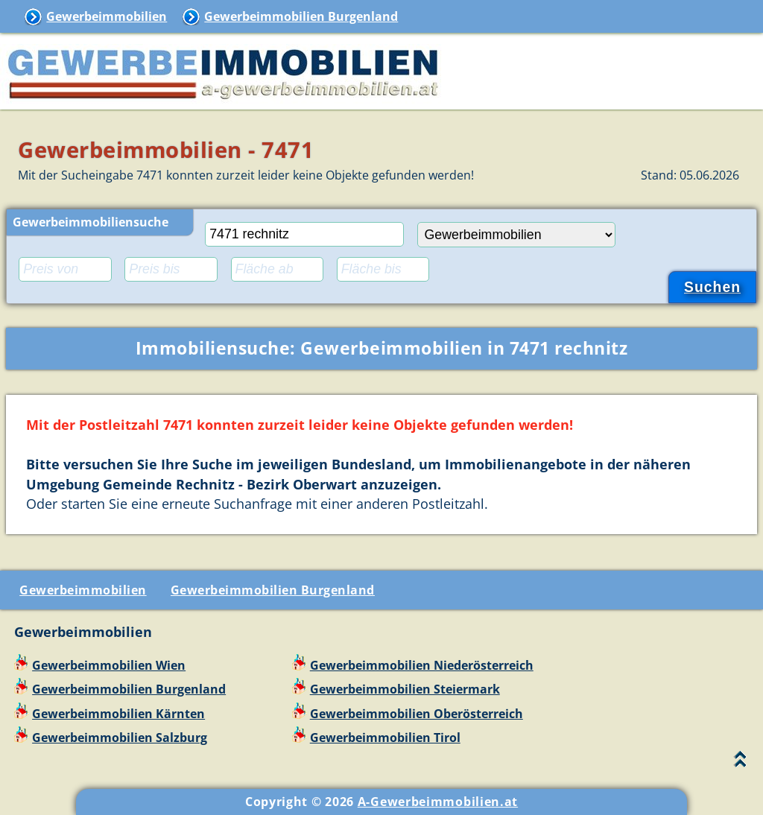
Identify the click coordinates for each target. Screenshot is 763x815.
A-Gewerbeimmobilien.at (438, 801)
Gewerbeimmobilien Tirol (385, 737)
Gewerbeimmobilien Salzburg (119, 737)
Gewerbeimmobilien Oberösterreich (416, 713)
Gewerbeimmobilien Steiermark (405, 689)
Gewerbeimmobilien (106, 16)
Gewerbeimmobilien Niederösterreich (422, 665)
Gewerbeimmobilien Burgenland (301, 16)
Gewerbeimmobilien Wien (109, 665)
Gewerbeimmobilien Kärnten (118, 713)
